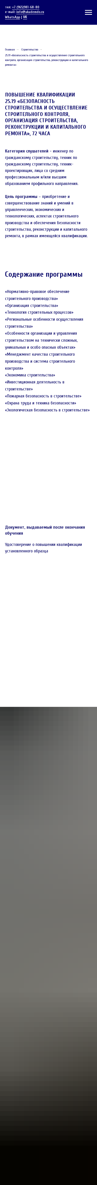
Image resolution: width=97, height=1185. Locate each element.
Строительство (29, 49)
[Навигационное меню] (88, 12)
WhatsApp (12, 17)
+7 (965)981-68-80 (25, 7)
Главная (10, 49)
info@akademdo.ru (30, 12)
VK (25, 17)
